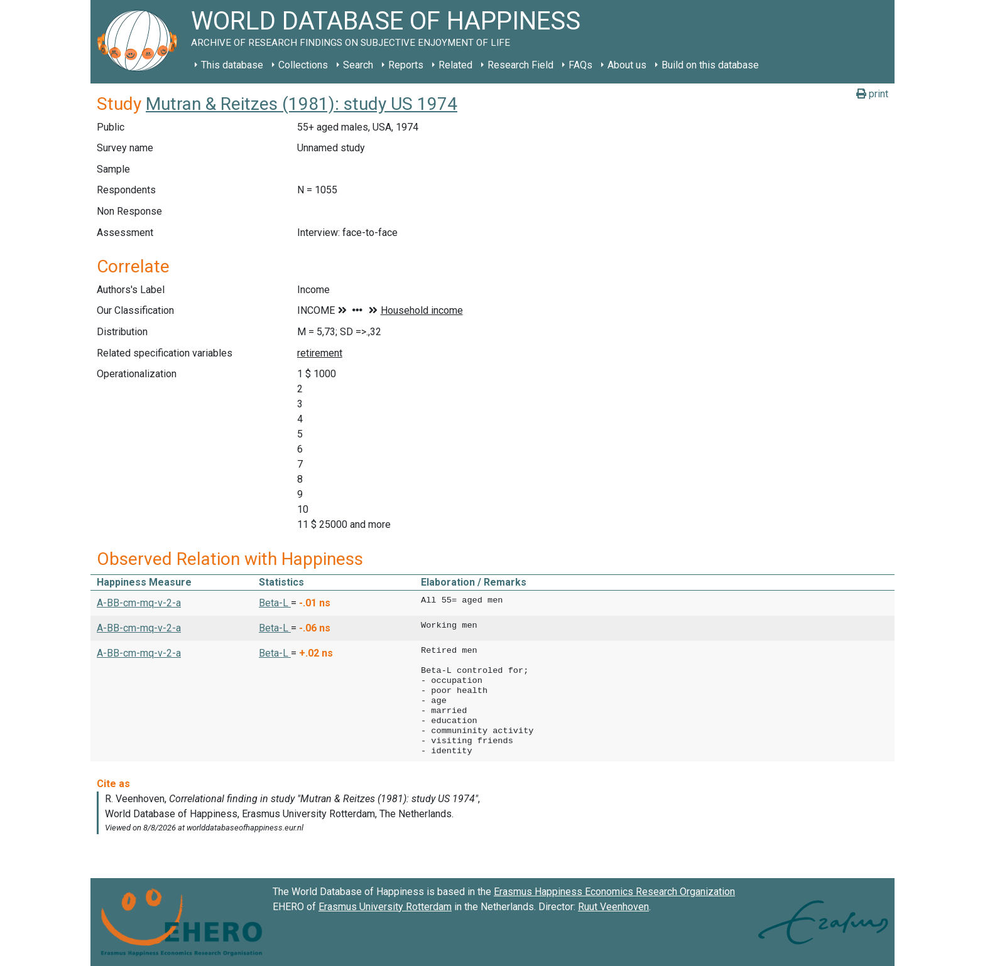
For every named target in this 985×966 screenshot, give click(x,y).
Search (358, 65)
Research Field (520, 65)
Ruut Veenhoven (613, 907)
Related (455, 65)
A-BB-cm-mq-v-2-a (139, 603)
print (872, 94)
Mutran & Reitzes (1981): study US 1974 (301, 104)
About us (626, 65)
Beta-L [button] (275, 603)
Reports (405, 65)
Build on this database (710, 65)
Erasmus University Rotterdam (385, 907)
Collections (303, 65)
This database (232, 65)
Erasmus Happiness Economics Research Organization (614, 892)
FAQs (580, 65)
